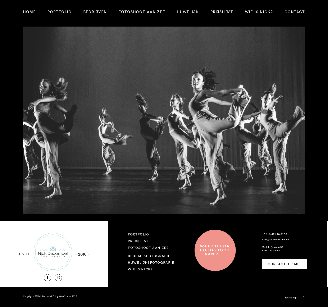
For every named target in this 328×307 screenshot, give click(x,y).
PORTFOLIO (59, 11)
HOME (29, 11)
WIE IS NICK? (259, 11)
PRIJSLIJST (221, 11)
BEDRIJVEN (95, 11)
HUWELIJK (188, 11)
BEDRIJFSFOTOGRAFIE (149, 256)
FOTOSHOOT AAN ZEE (141, 11)
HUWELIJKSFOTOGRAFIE (151, 262)
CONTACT (294, 11)
